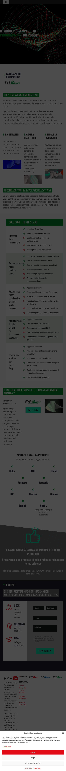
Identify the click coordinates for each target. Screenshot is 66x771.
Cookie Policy (28, 768)
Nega (33, 758)
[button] (63, 733)
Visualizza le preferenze (33, 763)
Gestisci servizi (7, 746)
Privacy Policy (36, 768)
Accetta (33, 752)
